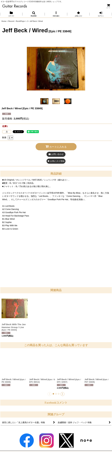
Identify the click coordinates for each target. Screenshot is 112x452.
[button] (33, 14)
